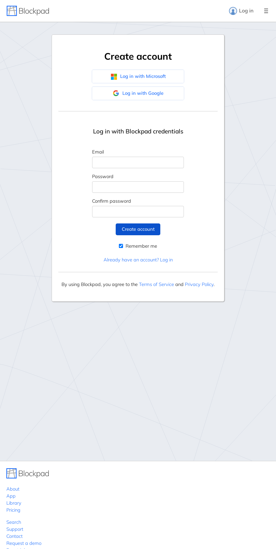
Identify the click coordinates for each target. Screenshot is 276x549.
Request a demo (23, 543)
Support (14, 529)
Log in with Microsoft (138, 76)
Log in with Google (138, 93)
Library (13, 503)
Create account (138, 229)
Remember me (138, 246)
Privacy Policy (199, 284)
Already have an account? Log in (138, 260)
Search (13, 522)
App (11, 496)
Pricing (13, 510)
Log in (241, 10)
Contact (14, 536)
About (12, 489)
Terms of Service (156, 284)
